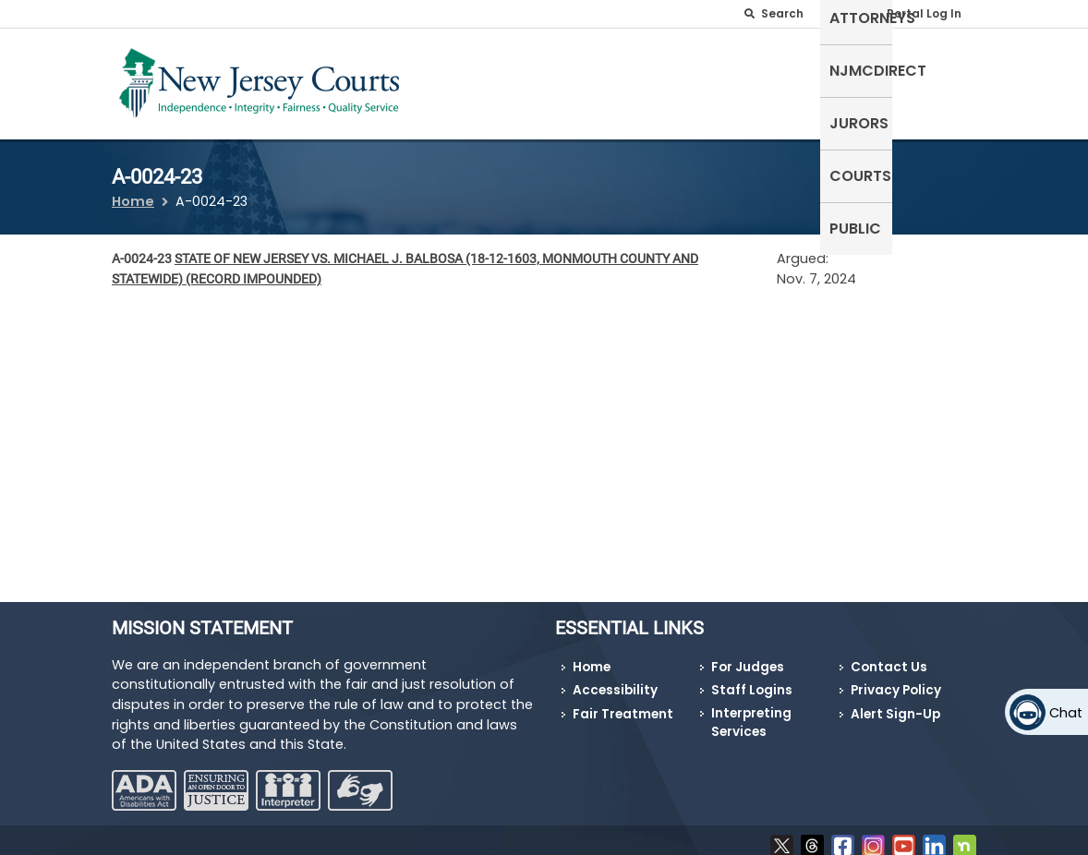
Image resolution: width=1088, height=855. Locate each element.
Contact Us (889, 655)
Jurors (786, 68)
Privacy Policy (896, 679)
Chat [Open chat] (1065, 713)
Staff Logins (751, 679)
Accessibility (615, 679)
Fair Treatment (623, 703)
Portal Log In (924, 13)
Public (941, 68)
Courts (866, 68)
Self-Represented (457, 80)
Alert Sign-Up (895, 703)
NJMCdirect (690, 68)
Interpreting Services (751, 711)
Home (133, 190)
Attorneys (580, 68)
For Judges (747, 655)
